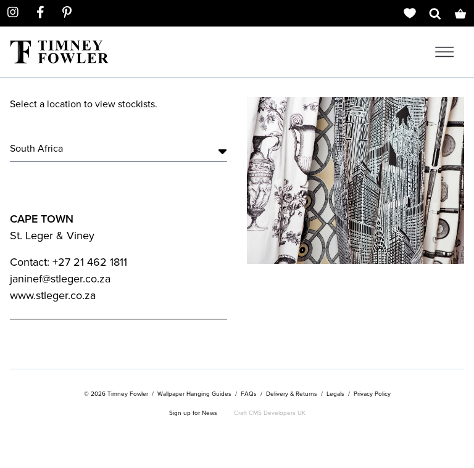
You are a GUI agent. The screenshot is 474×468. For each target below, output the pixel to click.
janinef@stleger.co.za (60, 279)
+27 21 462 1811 (89, 262)
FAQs (249, 393)
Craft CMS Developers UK (270, 412)
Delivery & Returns (291, 393)
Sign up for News (193, 412)
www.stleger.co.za (53, 295)
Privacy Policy (372, 393)
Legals (335, 393)
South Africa (118, 148)
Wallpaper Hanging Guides (194, 393)
